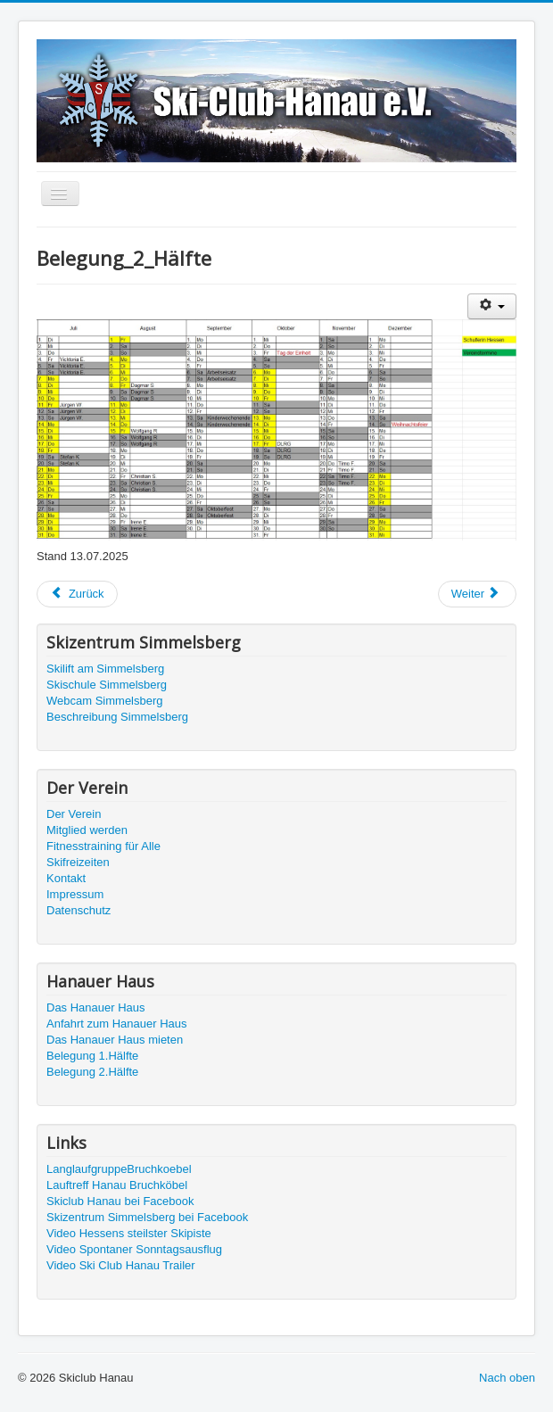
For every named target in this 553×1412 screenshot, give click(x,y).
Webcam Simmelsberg (104, 700)
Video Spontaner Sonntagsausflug (134, 1249)
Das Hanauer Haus (95, 1007)
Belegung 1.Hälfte (92, 1055)
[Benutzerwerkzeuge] (491, 306)
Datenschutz (78, 910)
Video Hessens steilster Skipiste (128, 1233)
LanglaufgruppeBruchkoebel (119, 1169)
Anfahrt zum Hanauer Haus (116, 1023)
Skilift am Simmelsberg (105, 668)
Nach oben (507, 1377)
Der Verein (73, 814)
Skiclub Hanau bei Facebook (120, 1201)
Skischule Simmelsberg (106, 684)
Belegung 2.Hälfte (92, 1071)
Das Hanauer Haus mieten (114, 1039)
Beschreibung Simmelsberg (117, 716)
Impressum (74, 894)
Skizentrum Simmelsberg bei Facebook (147, 1217)
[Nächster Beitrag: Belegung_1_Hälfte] (477, 594)
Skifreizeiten (78, 862)
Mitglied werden (87, 830)
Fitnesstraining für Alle (103, 846)
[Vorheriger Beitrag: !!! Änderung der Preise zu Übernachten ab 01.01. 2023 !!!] (77, 594)
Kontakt (66, 878)
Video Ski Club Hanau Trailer (120, 1265)
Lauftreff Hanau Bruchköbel (116, 1185)
